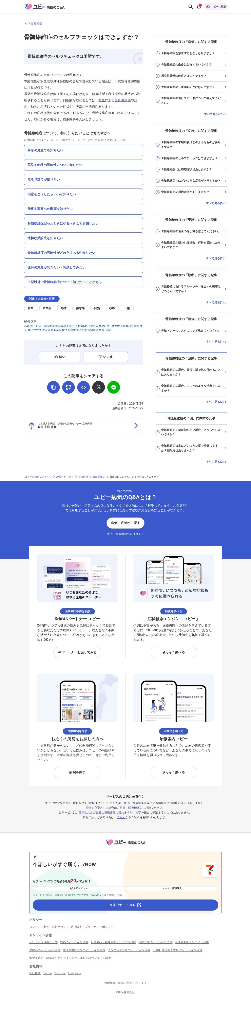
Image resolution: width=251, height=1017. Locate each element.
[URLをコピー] (53, 387)
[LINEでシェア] (113, 387)
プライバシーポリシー (48, 140)
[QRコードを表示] (68, 387)
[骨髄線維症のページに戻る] (125, 23)
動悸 (34, 106)
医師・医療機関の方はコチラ (125, 534)
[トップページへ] (125, 846)
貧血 (101, 100)
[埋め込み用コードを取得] (83, 387)
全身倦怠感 (123, 100)
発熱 (97, 308)
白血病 (47, 308)
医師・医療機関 (130, 807)
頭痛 (112, 308)
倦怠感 (80, 308)
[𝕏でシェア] (98, 387)
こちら (121, 817)
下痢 (127, 308)
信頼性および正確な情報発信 (97, 812)
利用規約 (29, 140)
